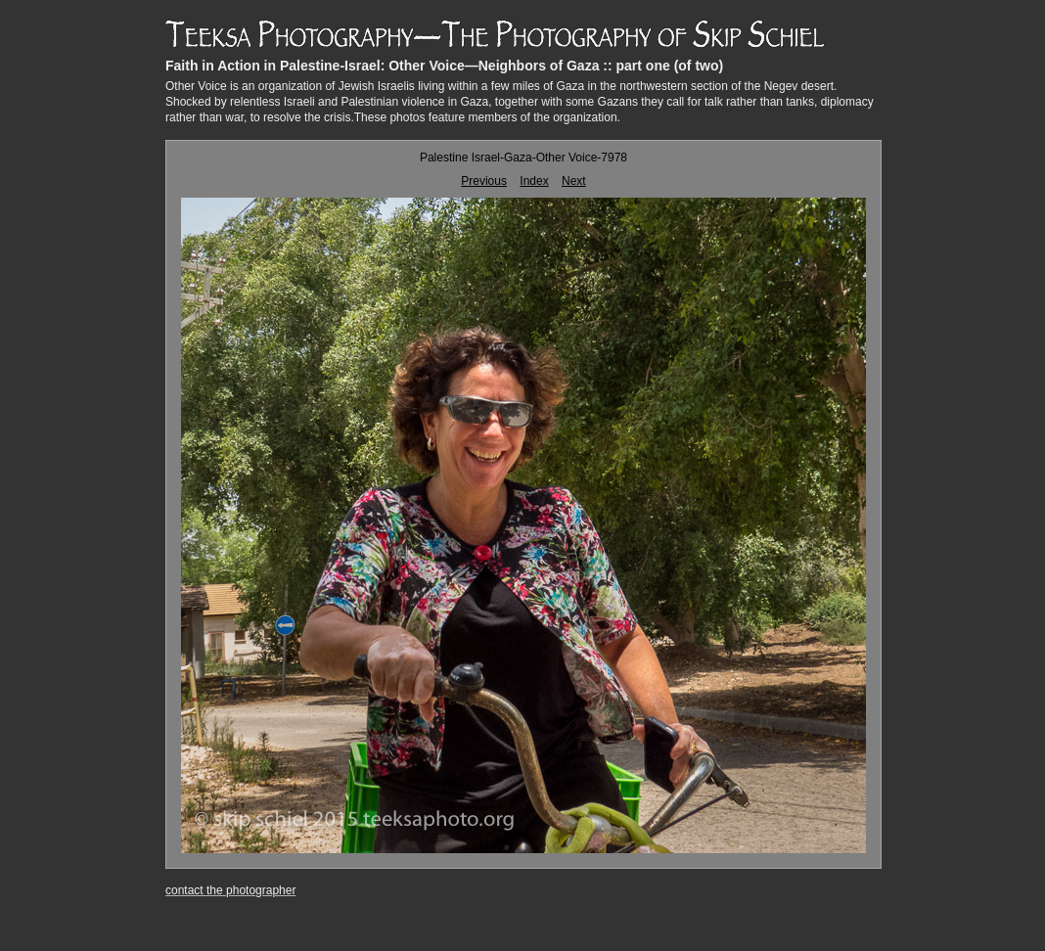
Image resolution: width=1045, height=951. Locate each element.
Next (574, 181)
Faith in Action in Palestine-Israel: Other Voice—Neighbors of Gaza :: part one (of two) (444, 65)
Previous (484, 181)
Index (534, 181)
